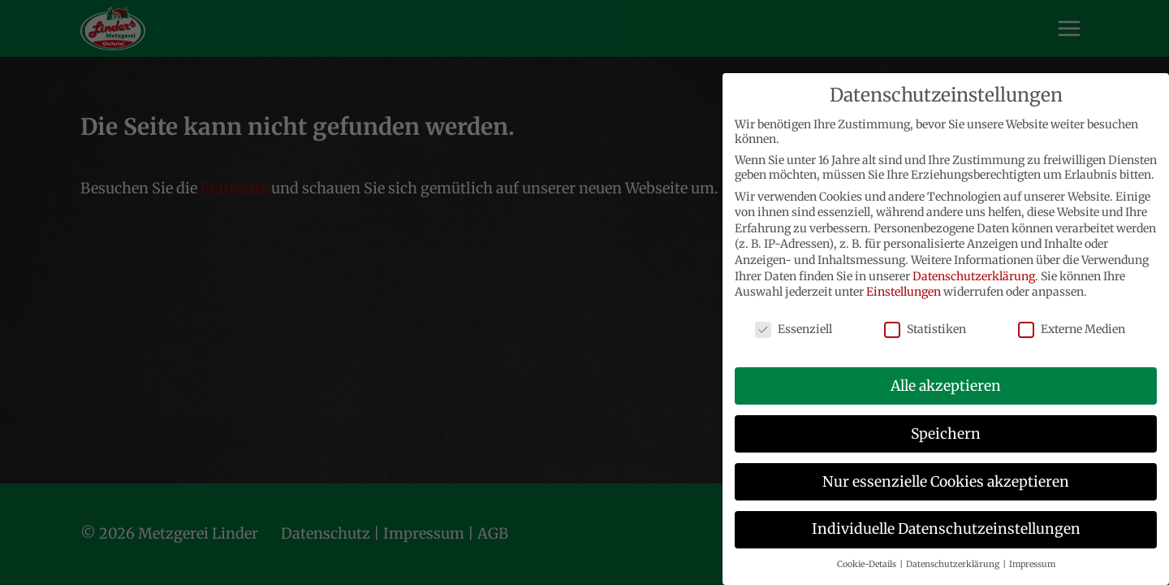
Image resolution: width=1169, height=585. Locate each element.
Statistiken (925, 329)
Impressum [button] (1032, 564)
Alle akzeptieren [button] (946, 386)
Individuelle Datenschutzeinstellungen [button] (946, 529)
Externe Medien (1071, 329)
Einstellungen (903, 291)
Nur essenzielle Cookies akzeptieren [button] (945, 482)
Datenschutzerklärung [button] (953, 564)
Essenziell (793, 329)
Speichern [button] (946, 434)
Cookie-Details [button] (867, 564)
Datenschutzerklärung (973, 276)
